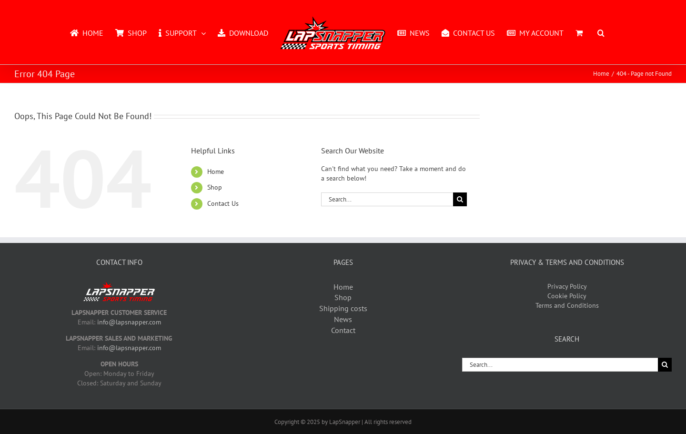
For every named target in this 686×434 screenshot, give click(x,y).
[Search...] (387, 199)
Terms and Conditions (567, 305)
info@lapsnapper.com (129, 322)
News (343, 319)
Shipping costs (343, 308)
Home (215, 171)
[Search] (460, 199)
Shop (214, 187)
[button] (601, 32)
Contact (343, 330)
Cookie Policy (566, 296)
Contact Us (223, 203)
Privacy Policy (567, 286)
